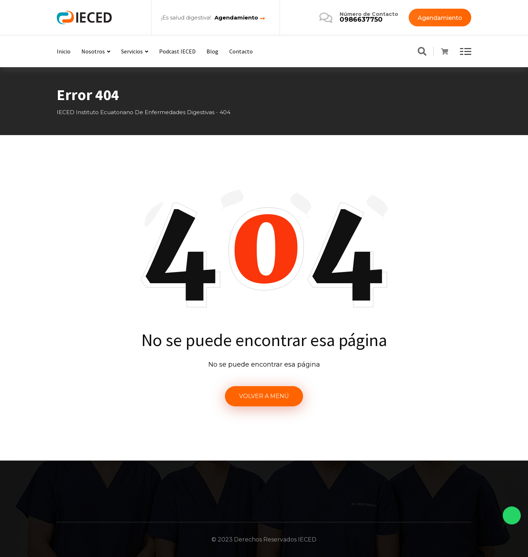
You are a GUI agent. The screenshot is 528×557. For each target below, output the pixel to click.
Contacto (241, 51)
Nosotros (93, 51)
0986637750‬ (361, 19)
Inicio (64, 51)
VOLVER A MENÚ (264, 396)
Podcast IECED (177, 51)
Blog (212, 51)
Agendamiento (236, 17)
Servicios (132, 51)
